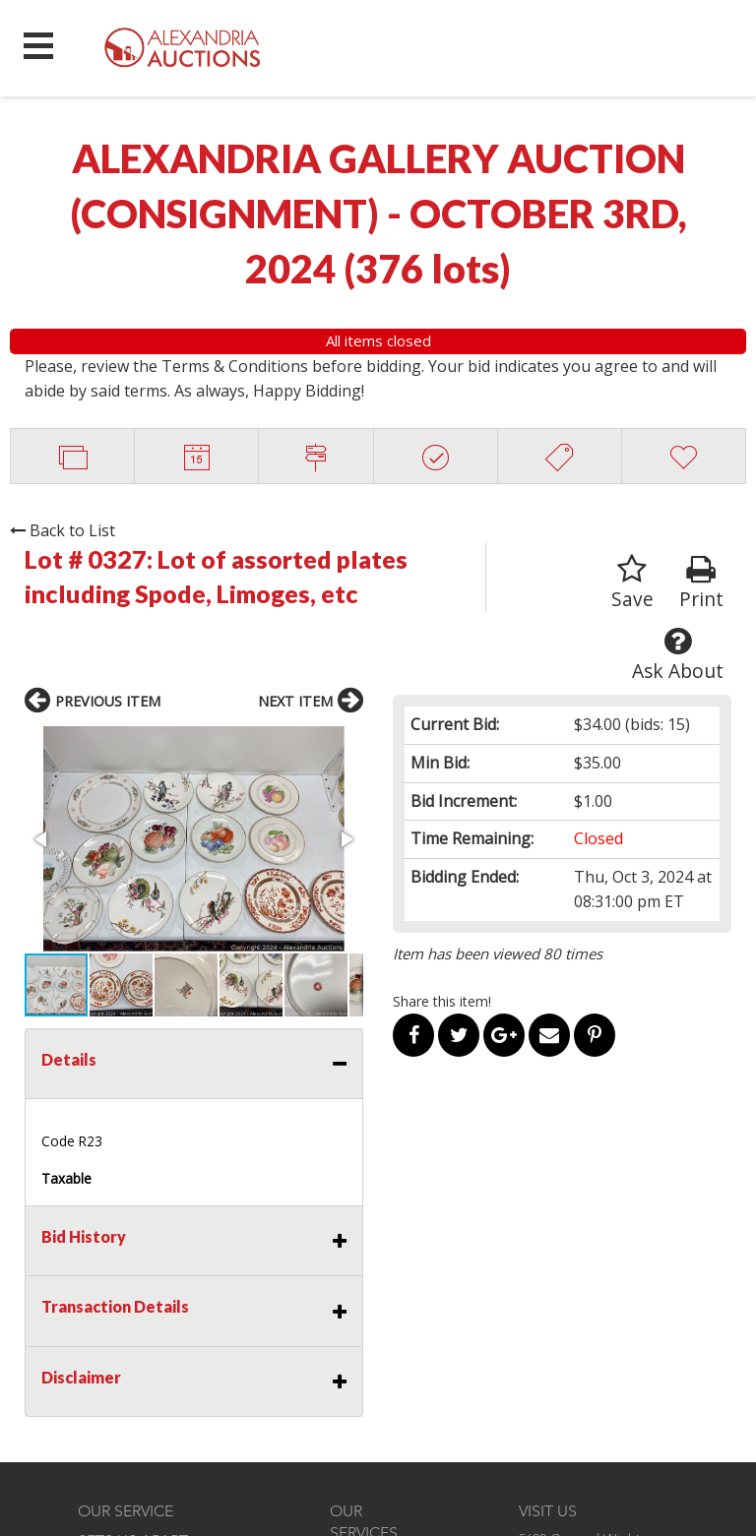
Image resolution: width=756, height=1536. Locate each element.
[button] (42, 839)
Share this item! (442, 1001)
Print (701, 583)
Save (632, 583)
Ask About (678, 655)
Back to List (62, 530)
